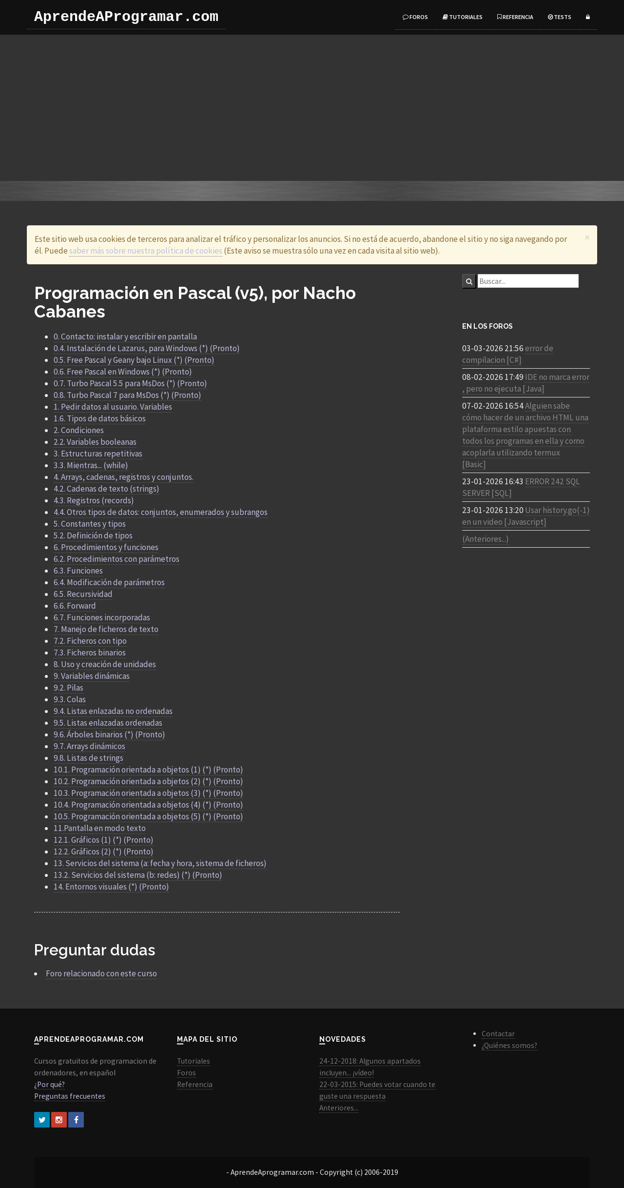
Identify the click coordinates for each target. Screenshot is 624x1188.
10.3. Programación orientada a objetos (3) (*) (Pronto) (148, 793)
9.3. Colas (70, 699)
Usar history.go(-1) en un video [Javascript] (526, 516)
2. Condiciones (79, 430)
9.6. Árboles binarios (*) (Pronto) (109, 734)
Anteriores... (338, 1107)
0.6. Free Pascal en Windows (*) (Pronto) (123, 371)
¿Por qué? (49, 1084)
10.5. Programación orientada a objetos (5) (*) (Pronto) (148, 816)
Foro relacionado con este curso (101, 973)
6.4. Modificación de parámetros (109, 582)
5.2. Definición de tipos (93, 535)
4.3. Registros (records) (94, 500)
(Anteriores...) (485, 539)
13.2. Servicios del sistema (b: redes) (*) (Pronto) (138, 875)
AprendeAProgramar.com (126, 17)
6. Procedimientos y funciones (106, 547)
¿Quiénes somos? (509, 1045)
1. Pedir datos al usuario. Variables (113, 406)
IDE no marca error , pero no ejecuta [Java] (525, 383)
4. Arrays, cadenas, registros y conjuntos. (124, 477)
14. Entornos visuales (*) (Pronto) (111, 886)
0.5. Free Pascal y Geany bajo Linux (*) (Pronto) (134, 360)
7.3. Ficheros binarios (90, 652)
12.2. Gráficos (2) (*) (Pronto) (104, 851)
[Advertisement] (312, 108)
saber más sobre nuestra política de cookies (145, 250)
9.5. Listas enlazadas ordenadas (108, 722)
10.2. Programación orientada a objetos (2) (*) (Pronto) (148, 781)
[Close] (587, 237)
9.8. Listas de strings (88, 757)
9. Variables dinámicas (92, 676)
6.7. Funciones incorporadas (102, 617)
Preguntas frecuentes (69, 1096)
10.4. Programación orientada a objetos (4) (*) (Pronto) (148, 804)
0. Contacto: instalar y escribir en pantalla (125, 336)
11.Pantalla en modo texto (100, 828)
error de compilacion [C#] (507, 354)
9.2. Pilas (68, 687)
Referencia (515, 16)
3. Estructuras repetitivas (98, 453)
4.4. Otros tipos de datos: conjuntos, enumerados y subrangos (161, 512)
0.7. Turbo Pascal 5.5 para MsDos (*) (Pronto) (130, 383)
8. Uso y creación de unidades (105, 664)
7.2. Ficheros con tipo (90, 640)
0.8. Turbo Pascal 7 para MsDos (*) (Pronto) (127, 395)
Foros (415, 16)
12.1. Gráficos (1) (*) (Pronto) (104, 839)
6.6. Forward (75, 605)
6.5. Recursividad (83, 594)
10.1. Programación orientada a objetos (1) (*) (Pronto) (148, 769)
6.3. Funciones (78, 570)
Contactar (498, 1033)
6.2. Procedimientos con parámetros (116, 559)
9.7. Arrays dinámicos (89, 746)
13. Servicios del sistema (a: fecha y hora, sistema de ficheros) (160, 863)
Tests (559, 16)
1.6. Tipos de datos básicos (100, 418)
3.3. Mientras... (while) (91, 465)
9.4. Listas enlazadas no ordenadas (113, 711)
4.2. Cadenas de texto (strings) (106, 488)
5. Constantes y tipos (90, 523)
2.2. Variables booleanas (95, 441)
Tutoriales (463, 16)
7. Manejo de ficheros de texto (106, 629)
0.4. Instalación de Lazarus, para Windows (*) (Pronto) (147, 348)
